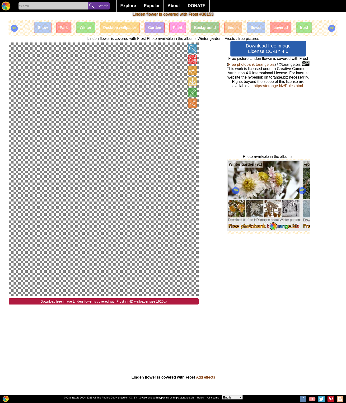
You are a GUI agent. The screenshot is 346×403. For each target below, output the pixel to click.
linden (234, 28)
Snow (39, 28)
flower (258, 28)
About (174, 5)
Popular (152, 5)
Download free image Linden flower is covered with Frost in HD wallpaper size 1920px (104, 301)
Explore (128, 5)
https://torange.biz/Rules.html (278, 86)
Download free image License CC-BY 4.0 (268, 48)
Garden (154, 28)
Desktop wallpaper (118, 28)
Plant (177, 28)
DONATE (197, 5)
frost (307, 28)
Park (61, 28)
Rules (200, 397)
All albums (213, 397)
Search (103, 6)
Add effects (205, 377)
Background (206, 28)
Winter (83, 28)
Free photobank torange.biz (251, 64)
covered (283, 28)
